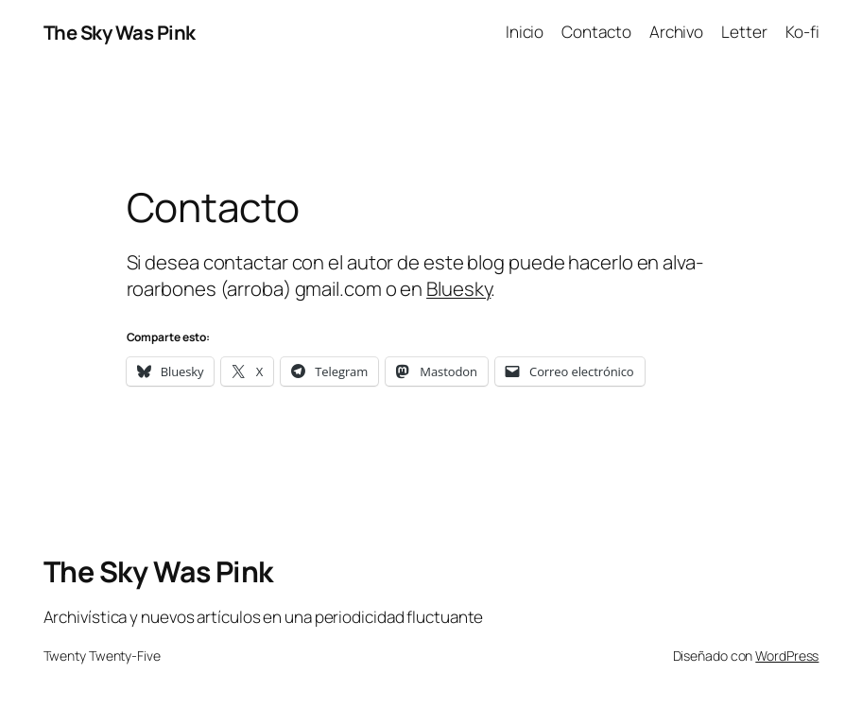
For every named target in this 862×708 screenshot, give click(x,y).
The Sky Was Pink (119, 32)
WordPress (787, 656)
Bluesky (458, 288)
